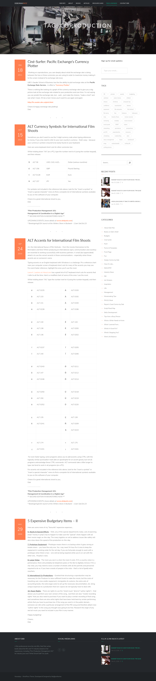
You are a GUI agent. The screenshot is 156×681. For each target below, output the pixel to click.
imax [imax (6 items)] (105, 117)
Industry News (109, 272)
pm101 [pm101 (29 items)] (105, 132)
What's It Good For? (110, 328)
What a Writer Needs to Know (114, 320)
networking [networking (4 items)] (107, 128)
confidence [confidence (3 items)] (106, 105)
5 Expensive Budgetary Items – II (53, 521)
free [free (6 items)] (115, 113)
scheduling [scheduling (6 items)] (106, 136)
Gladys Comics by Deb (111, 260)
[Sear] (130, 162)
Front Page (107, 252)
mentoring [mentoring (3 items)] (106, 121)
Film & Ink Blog (111, 3)
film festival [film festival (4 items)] (130, 109)
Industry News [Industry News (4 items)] (115, 117)
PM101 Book (108, 300)
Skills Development (110, 312)
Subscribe (135, 70)
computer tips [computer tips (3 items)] (126, 102)
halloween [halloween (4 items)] (134, 113)
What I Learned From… (111, 324)
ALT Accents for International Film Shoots (59, 240)
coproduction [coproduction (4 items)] (118, 105)
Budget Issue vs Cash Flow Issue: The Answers (126, 180)
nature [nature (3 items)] (125, 124)
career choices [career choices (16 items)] (117, 98)
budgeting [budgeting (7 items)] (132, 94)
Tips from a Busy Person (112, 316)
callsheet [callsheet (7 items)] (106, 98)
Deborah (21, 3)
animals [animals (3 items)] (113, 94)
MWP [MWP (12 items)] (117, 124)
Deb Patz (62, 3)
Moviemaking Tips (110, 296)
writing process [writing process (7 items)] (108, 147)
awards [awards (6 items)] (122, 94)
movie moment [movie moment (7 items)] (128, 121)
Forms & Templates (110, 248)
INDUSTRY (107, 268)
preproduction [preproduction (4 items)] (116, 132)
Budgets (107, 236)
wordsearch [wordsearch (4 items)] (131, 140)
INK (105, 276)
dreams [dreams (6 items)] (129, 105)
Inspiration (107, 284)
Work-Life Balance (110, 337)
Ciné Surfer (108, 240)
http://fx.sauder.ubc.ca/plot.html (40, 102)
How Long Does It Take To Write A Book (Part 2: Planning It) (126, 201)
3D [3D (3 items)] (104, 94)
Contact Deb (124, 3)
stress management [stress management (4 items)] (109, 140)
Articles (86, 3)
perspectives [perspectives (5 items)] (129, 128)
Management (108, 292)
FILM (105, 244)
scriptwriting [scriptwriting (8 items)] (118, 136)
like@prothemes (56, 677)
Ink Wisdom (108, 280)
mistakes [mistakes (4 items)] (116, 121)
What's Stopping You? (111, 333)
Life (105, 288)
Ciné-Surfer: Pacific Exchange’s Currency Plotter (58, 64)
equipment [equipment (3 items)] (106, 109)
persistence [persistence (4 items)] (118, 128)
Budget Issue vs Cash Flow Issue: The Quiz (126, 190)
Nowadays (18, 677)
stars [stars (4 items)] (128, 136)
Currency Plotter (62, 85)
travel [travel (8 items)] (120, 140)
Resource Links (98, 3)
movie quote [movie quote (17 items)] (107, 124)
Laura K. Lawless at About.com (39, 272)
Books (78, 3)
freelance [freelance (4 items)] (124, 113)
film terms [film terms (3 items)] (106, 113)
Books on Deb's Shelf (111, 232)
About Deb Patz (109, 228)
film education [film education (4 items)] (118, 109)
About (70, 3)
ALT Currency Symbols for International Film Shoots (61, 128)
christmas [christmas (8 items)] (115, 102)
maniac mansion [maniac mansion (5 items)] (129, 117)
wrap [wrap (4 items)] (105, 143)
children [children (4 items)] (129, 98)
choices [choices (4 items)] (105, 102)
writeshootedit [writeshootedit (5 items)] (115, 143)
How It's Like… (109, 264)
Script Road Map (109, 308)
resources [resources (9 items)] (128, 132)
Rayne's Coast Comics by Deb (114, 304)
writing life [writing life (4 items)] (127, 143)
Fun (105, 256)
